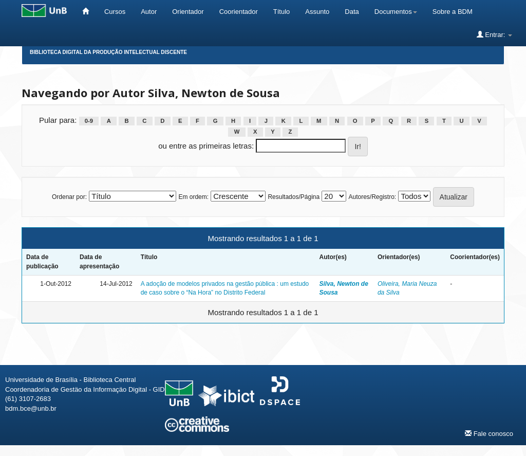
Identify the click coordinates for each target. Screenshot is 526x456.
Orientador (187, 11)
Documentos (395, 11)
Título (281, 11)
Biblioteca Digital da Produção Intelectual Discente (108, 52)
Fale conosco (489, 433)
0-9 (89, 121)
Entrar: (494, 34)
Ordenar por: (69, 196)
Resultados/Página (294, 196)
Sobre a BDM (453, 11)
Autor (149, 11)
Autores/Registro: (372, 196)
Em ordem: (193, 196)
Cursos (114, 11)
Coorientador (238, 11)
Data (352, 11)
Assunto (317, 11)
